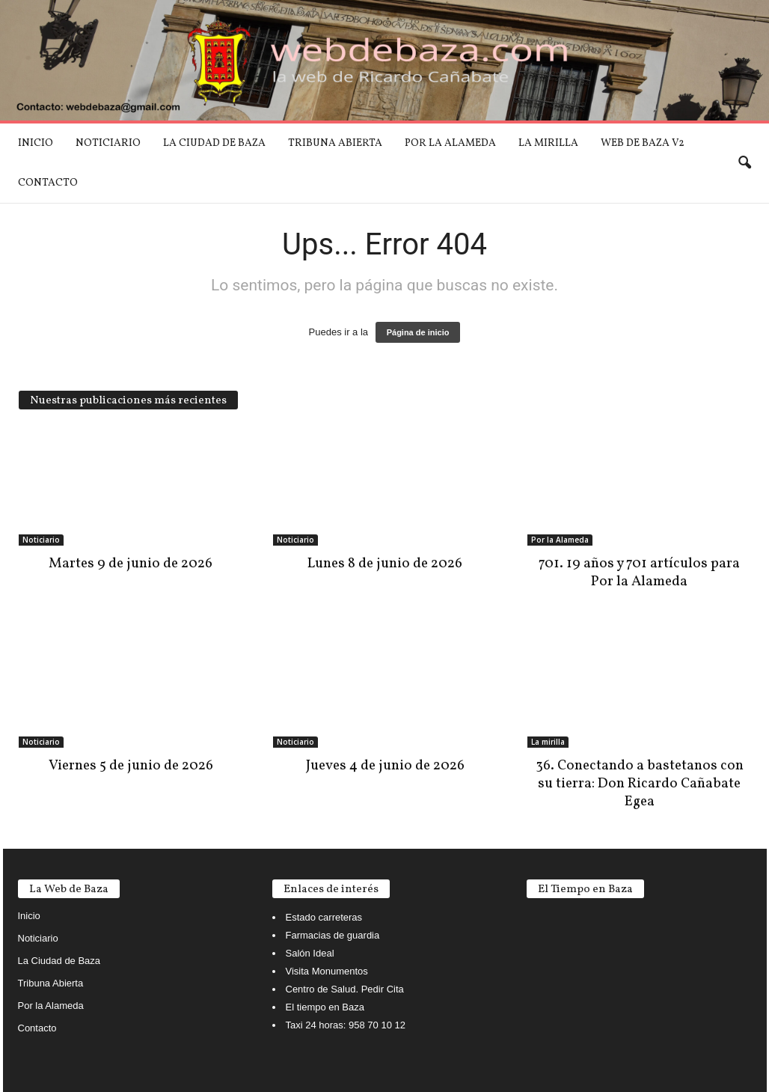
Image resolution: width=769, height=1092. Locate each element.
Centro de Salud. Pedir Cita (345, 989)
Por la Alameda (450, 143)
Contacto (48, 183)
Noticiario (108, 143)
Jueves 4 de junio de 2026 (385, 765)
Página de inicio (418, 332)
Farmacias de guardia (333, 935)
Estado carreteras (324, 917)
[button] (744, 163)
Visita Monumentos (327, 971)
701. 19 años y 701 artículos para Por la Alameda (639, 572)
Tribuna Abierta (335, 143)
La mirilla (548, 143)
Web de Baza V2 (642, 143)
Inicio (35, 143)
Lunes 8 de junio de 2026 (384, 563)
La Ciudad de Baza (214, 143)
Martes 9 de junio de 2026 (130, 563)
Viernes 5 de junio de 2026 (131, 765)
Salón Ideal (310, 953)
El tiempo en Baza (325, 1007)
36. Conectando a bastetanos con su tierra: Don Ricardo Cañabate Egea (640, 783)
